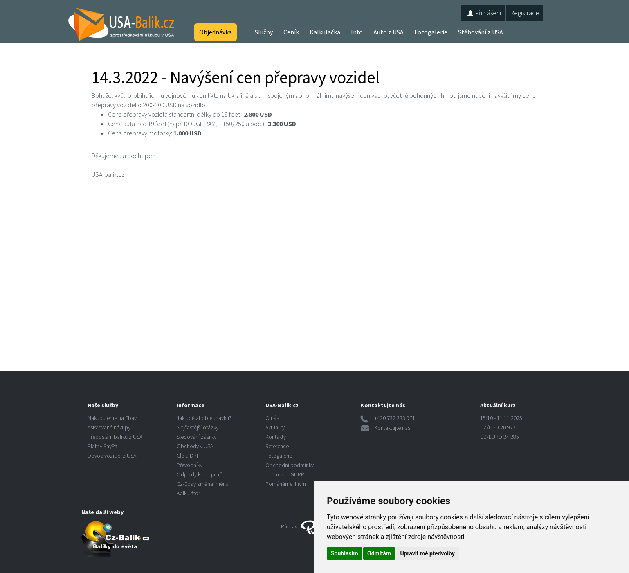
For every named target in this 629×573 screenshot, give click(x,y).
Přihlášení (483, 13)
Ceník (291, 32)
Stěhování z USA (480, 32)
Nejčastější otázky (197, 427)
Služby (264, 32)
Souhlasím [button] (344, 553)
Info (357, 32)
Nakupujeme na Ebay (112, 418)
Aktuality (275, 427)
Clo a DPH (188, 455)
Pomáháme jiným (285, 483)
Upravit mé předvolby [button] (427, 553)
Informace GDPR (284, 474)
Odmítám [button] (379, 553)
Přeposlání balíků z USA (115, 436)
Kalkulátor (188, 493)
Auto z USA (388, 32)
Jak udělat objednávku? (204, 418)
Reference (277, 446)
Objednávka (215, 32)
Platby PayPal (103, 446)
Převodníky (189, 465)
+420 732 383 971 (394, 418)
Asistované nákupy (109, 427)
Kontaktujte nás (392, 427)
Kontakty (275, 436)
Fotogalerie (430, 32)
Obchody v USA (195, 446)
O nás (272, 418)
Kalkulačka (325, 32)
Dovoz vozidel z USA (112, 455)
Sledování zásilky (196, 436)
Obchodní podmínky (289, 465)
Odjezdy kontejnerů (199, 474)
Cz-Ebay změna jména (203, 483)
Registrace (524, 13)
